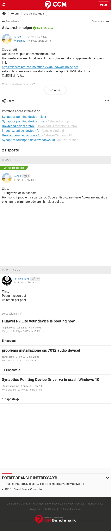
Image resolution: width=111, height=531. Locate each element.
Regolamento (95, 503)
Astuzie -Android (53, 131)
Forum (15, 13)
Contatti (80, 503)
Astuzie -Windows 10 (58, 135)
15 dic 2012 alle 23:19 (25, 282)
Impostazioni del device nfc (20, 131)
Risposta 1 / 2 (11, 159)
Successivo (98, 21)
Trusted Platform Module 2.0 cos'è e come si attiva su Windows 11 (44, 483)
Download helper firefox (18, 126)
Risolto (40, 28)
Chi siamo (12, 503)
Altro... (57, 90)
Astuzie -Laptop (58, 121)
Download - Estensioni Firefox (57, 126)
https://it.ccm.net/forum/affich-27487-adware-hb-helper (40, 67)
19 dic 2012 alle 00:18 (39, 40)
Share (10, 101)
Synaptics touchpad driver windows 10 (28, 140)
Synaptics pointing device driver (23, 121)
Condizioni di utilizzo (32, 503)
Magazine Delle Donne (43, 509)
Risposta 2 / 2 (11, 270)
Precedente (12, 21)
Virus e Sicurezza (34, 13)
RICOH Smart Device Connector (24, 489)
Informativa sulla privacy (59, 503)
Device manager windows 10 (21, 135)
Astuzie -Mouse (67, 140)
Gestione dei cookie (70, 509)
